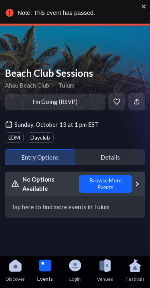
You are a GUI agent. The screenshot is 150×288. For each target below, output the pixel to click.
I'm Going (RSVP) (55, 101)
